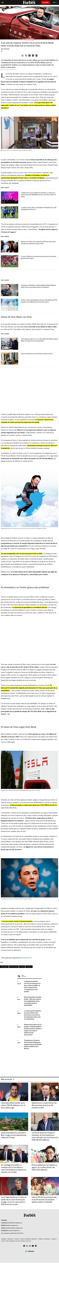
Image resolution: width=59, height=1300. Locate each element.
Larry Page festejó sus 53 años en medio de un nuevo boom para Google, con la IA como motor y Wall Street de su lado (13, 1200)
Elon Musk (53, 76)
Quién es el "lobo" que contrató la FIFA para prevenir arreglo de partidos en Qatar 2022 (38, 242)
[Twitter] (27, 1246)
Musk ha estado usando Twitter (22, 172)
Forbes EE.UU (27, 958)
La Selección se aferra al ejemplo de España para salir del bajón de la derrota (39, 208)
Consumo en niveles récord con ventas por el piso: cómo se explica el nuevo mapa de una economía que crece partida (32, 986)
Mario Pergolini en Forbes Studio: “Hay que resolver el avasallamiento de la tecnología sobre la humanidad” (32, 1001)
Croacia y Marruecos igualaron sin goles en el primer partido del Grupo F (38, 257)
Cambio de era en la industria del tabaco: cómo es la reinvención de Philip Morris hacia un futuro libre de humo (38, 194)
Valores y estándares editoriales (29, 1239)
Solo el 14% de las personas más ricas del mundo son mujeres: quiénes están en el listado (44, 1199)
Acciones (4, 966)
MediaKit (3, 1239)
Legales (54, 1239)
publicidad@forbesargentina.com (14, 1222)
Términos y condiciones (44, 1239)
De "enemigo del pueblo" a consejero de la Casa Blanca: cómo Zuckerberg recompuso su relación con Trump (13, 1168)
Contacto (17, 1239)
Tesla (48, 456)
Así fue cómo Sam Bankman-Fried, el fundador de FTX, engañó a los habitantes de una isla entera (39, 301)
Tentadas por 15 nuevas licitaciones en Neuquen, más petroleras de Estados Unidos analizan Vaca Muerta (33, 1044)
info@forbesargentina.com (11, 1225)
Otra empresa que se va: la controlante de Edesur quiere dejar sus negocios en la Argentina (39, 340)
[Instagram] (30, 1246)
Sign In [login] (55, 2)
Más (32, 976)
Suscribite (45, 2)
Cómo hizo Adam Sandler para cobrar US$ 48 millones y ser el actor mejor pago (13, 1105)
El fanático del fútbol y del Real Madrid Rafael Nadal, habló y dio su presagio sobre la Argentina (38, 286)
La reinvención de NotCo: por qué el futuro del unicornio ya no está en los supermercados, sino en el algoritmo (32, 1015)
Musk (25, 92)
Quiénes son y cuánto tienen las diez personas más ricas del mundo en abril (44, 1105)
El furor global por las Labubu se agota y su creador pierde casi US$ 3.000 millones (44, 1167)
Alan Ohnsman (5, 49)
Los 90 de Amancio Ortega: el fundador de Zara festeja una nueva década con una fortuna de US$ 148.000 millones (45, 1136)
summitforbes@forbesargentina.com (14, 1228)
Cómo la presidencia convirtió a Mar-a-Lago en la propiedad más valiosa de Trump (13, 1135)
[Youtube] (33, 1246)
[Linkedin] (36, 1246)
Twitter (29, 966)
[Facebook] (24, 1246)
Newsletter (10, 1239)
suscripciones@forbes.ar (14, 1230)
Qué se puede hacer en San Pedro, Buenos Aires (36, 353)
